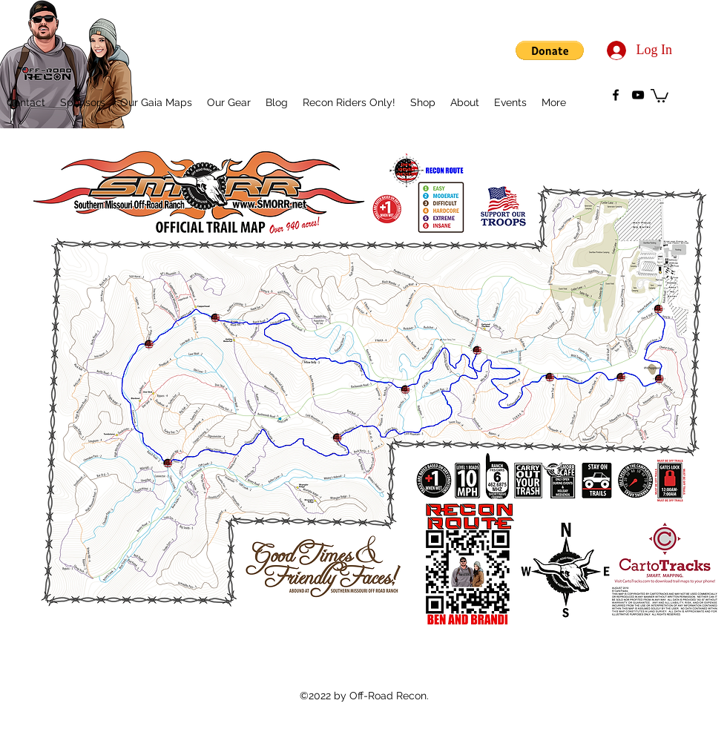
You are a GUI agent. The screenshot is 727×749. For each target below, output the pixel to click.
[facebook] (615, 95)
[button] (550, 50)
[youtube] (638, 95)
